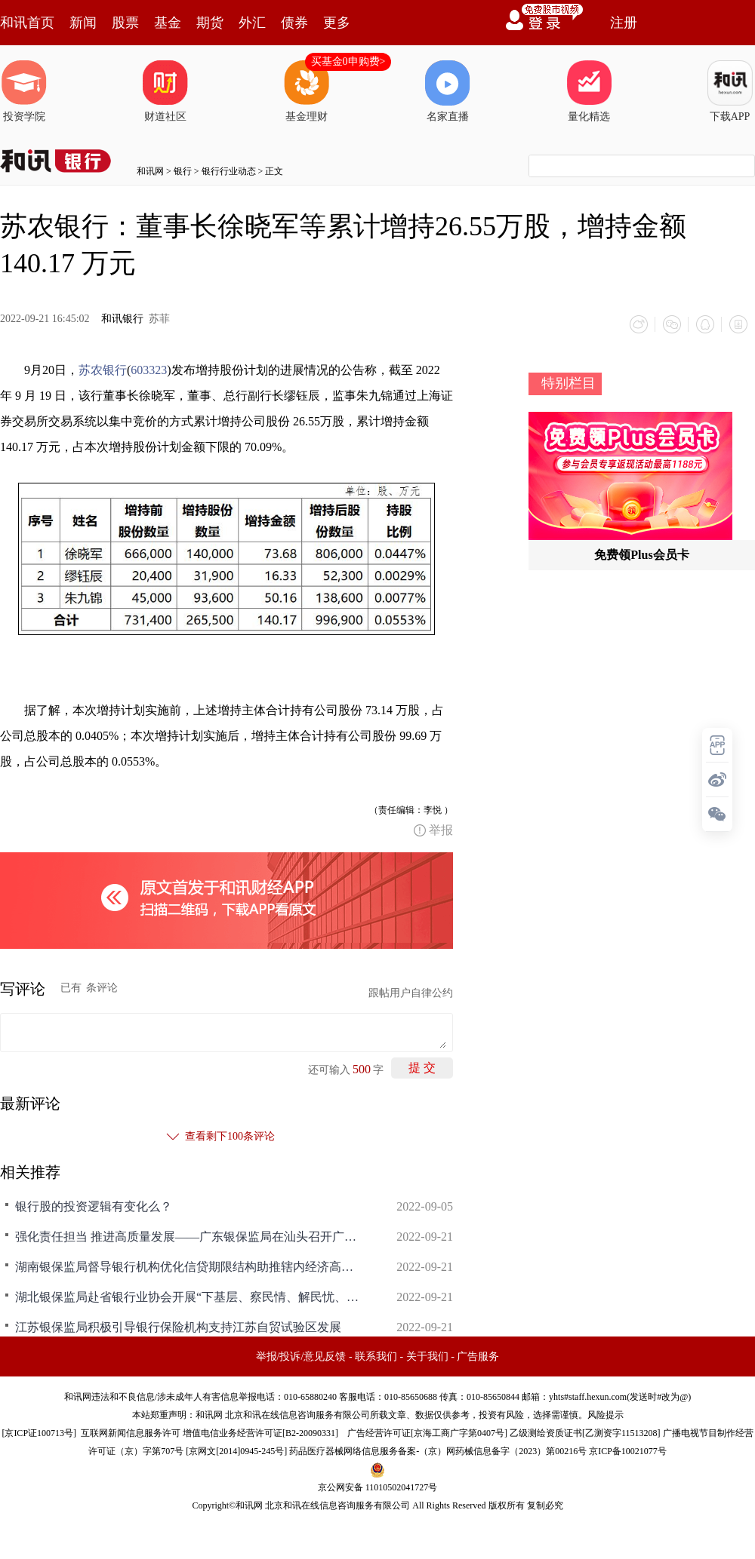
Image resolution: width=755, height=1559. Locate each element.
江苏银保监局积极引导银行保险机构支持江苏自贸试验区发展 (178, 1327)
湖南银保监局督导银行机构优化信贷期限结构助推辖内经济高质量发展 (188, 1266)
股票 (125, 22)
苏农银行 (103, 370)
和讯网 (150, 171)
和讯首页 (27, 22)
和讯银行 (122, 318)
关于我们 (427, 1356)
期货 (209, 22)
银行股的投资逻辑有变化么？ (93, 1206)
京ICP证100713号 (39, 1433)
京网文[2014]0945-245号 (236, 1451)
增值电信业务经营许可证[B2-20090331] (260, 1433)
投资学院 (24, 91)
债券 (294, 22)
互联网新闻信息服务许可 (130, 1433)
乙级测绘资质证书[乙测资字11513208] (585, 1433)
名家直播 (447, 91)
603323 (149, 370)
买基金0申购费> (348, 61)
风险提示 (605, 1415)
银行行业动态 (229, 171)
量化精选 (589, 91)
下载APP (730, 91)
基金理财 (306, 91)
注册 (623, 22)
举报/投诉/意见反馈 (301, 1356)
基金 (167, 22)
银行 (183, 171)
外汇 (252, 22)
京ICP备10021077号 (628, 1451)
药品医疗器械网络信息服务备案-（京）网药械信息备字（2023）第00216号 (438, 1451)
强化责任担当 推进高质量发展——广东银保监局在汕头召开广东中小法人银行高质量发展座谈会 (188, 1236)
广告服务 (478, 1356)
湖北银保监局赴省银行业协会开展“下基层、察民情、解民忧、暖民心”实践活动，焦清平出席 (188, 1296)
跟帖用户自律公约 (410, 993)
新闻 (83, 22)
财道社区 (165, 91)
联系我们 (376, 1356)
